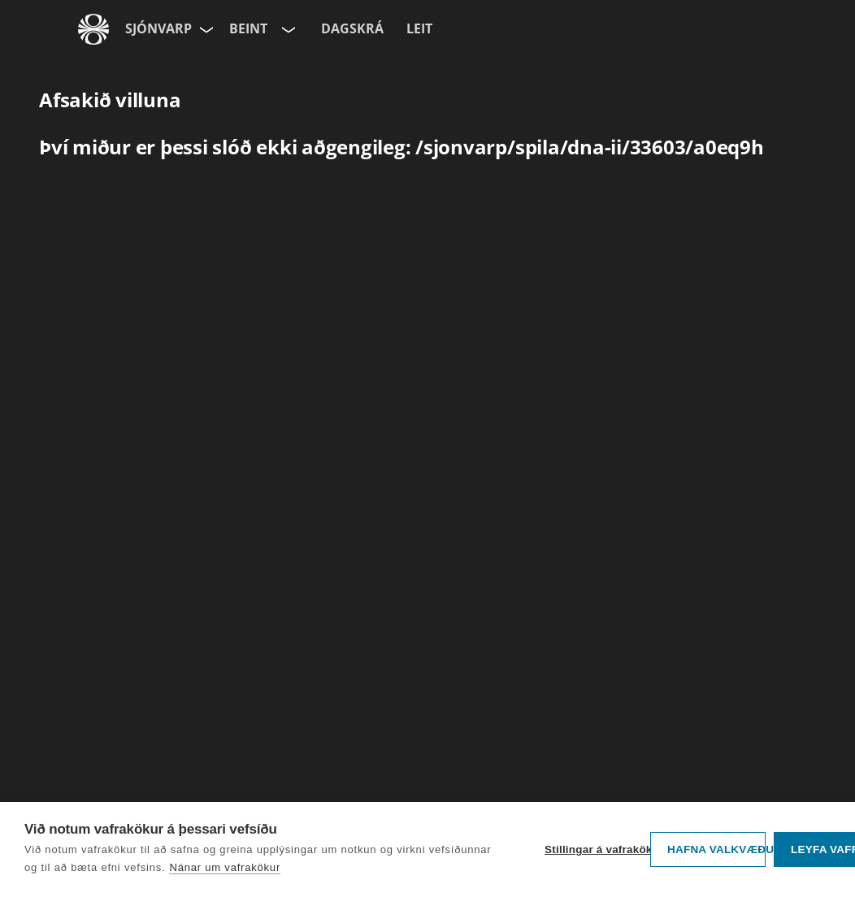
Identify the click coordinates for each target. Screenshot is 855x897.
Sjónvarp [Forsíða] (158, 28)
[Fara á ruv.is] (93, 29)
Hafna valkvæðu (716, 849)
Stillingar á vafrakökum (593, 849)
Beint (248, 28)
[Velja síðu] (204, 29)
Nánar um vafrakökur (224, 867)
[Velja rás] (287, 29)
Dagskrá (352, 28)
